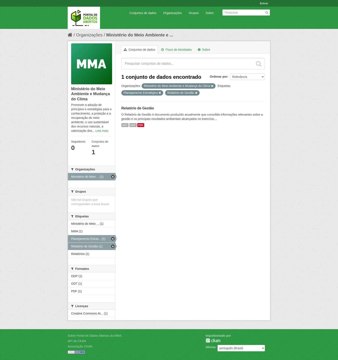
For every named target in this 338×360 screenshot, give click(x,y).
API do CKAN (77, 341)
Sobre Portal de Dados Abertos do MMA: (95, 335)
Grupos (194, 13)
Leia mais (101, 130)
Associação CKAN (80, 346)
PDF (140, 125)
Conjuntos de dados (143, 13)
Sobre (210, 13)
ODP (133, 125)
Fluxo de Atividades (176, 49)
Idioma (210, 347)
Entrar (264, 3)
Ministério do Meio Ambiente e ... (139, 35)
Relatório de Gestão (137, 108)
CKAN (213, 340)
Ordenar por (218, 76)
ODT (125, 125)
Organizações (172, 13)
